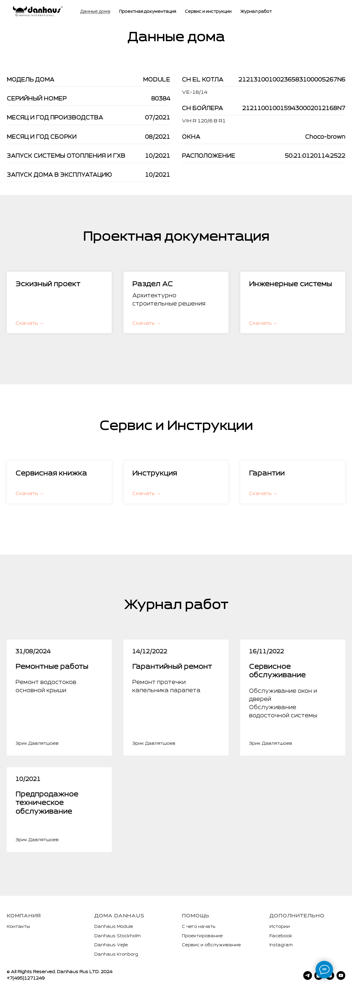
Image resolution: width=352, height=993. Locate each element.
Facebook (280, 936)
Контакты (18, 927)
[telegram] (307, 975)
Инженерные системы (290, 284)
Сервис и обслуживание (211, 945)
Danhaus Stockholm (117, 936)
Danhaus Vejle (111, 945)
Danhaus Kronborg (116, 954)
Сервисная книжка (51, 474)
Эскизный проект (47, 284)
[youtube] (341, 975)
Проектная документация (147, 12)
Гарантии (267, 474)
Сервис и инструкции (208, 12)
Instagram (281, 945)
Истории (279, 927)
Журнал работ (256, 12)
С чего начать (198, 927)
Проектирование (202, 936)
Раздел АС (152, 284)
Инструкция (154, 474)
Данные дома (95, 12)
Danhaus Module (113, 927)
